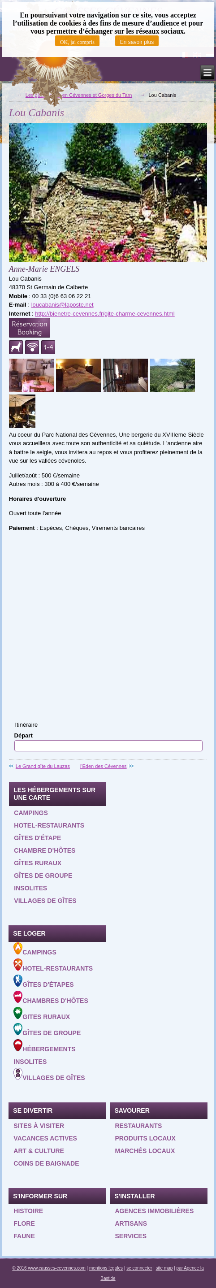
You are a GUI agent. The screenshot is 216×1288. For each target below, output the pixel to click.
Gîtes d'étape (37, 837)
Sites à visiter (38, 1125)
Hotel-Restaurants (53, 965)
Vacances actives (45, 1138)
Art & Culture (38, 1150)
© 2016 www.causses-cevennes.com (49, 1268)
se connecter (139, 1268)
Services (131, 1236)
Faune (24, 1236)
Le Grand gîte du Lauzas (43, 766)
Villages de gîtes (45, 900)
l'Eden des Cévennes (103, 766)
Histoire (28, 1210)
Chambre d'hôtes (44, 850)
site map (164, 1268)
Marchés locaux (145, 1150)
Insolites (30, 888)
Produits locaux (145, 1138)
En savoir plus (137, 42)
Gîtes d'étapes (43, 981)
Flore (24, 1223)
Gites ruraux (41, 1013)
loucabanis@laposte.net (62, 304)
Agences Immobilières (154, 1210)
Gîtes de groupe (43, 875)
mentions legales (106, 1268)
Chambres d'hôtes (50, 997)
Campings (31, 812)
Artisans (131, 1223)
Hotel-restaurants (49, 825)
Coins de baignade (46, 1163)
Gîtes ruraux (37, 863)
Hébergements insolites (44, 1052)
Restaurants (138, 1125)
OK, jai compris (77, 42)
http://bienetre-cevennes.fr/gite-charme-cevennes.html (104, 313)
